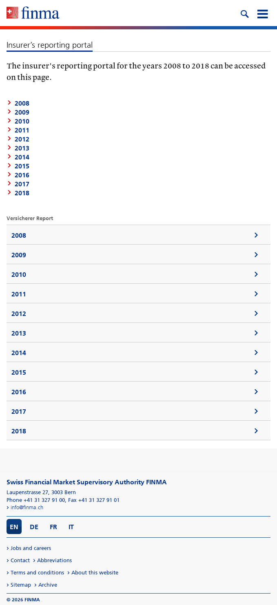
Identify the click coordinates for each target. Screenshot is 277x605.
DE (34, 527)
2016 (22, 175)
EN (14, 527)
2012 (22, 139)
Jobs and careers (31, 548)
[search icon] (244, 13)
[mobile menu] (262, 13)
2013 (22, 148)
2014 (22, 157)
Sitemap (21, 585)
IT (71, 527)
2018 (22, 193)
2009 (18, 255)
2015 (22, 166)
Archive (47, 585)
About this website (94, 573)
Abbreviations (54, 560)
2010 (18, 274)
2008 (18, 235)
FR (53, 527)
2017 (22, 184)
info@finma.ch (27, 507)
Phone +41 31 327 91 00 (36, 500)
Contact (20, 560)
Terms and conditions (37, 573)
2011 (22, 130)
